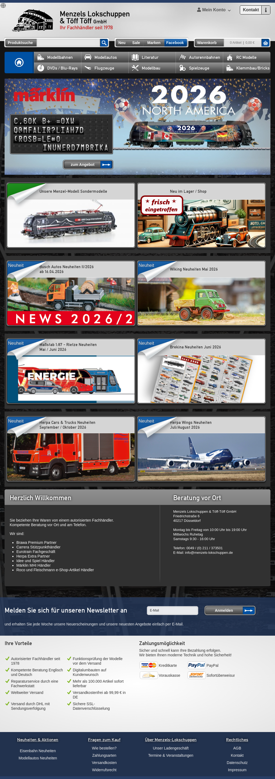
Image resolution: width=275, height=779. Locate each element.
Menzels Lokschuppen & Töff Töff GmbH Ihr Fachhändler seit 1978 (71, 20)
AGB (237, 748)
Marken (153, 43)
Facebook (175, 43)
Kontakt (237, 755)
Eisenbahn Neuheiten (38, 751)
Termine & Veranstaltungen (170, 755)
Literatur (145, 57)
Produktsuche (20, 43)
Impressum (237, 770)
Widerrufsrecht (104, 770)
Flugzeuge (99, 68)
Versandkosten (104, 762)
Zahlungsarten (104, 755)
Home (19, 62)
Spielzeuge (194, 68)
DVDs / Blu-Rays (57, 68)
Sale (136, 43)
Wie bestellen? (104, 748)
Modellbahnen (55, 57)
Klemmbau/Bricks (248, 68)
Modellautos (101, 57)
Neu (121, 43)
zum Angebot (82, 164)
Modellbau (146, 68)
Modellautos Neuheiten (38, 758)
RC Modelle (241, 57)
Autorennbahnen (199, 57)
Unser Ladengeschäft (171, 748)
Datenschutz (237, 762)
